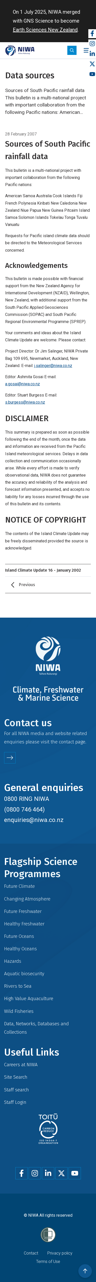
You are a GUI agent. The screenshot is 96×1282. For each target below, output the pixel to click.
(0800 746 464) (24, 809)
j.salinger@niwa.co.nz (53, 365)
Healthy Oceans (20, 949)
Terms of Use (48, 1261)
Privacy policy (59, 1253)
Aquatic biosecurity (24, 973)
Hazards (12, 961)
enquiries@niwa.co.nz (33, 819)
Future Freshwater (23, 911)
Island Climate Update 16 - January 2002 (43, 570)
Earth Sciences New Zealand (45, 30)
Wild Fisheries (19, 1011)
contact (66, 742)
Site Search (15, 1077)
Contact (31, 1253)
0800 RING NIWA (26, 798)
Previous (27, 584)
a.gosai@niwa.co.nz (22, 383)
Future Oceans (19, 936)
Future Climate (19, 886)
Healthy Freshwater (24, 924)
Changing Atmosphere (27, 899)
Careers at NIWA (21, 1064)
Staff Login (15, 1102)
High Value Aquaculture (28, 998)
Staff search (16, 1090)
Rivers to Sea (17, 986)
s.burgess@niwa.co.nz (25, 402)
